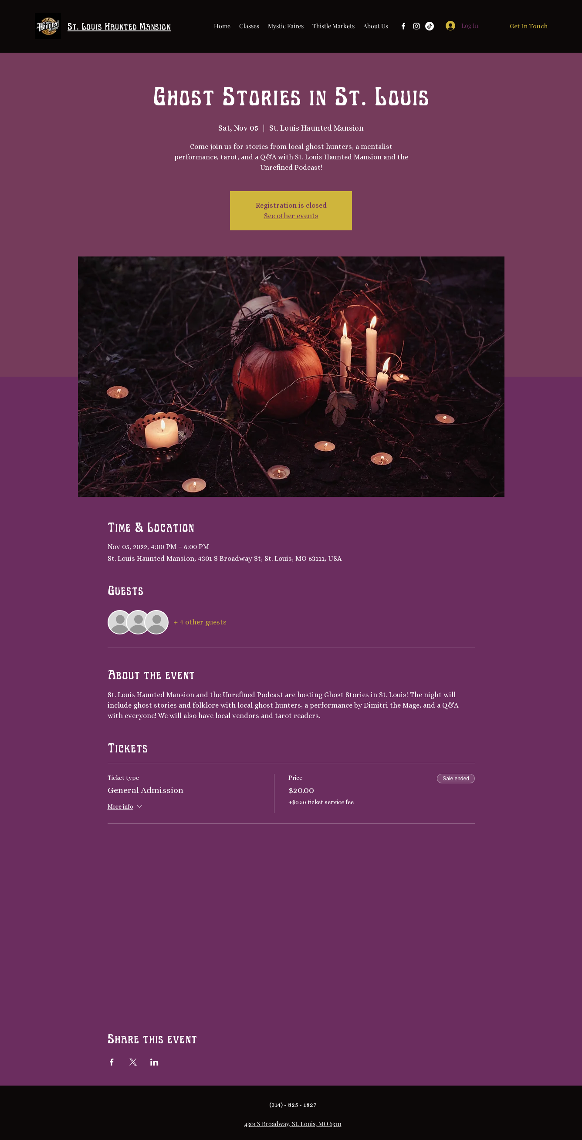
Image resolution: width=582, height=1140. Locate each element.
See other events (291, 216)
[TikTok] (429, 26)
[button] (376, 26)
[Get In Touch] (529, 26)
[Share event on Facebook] (112, 1062)
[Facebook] (403, 26)
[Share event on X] (133, 1062)
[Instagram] (416, 26)
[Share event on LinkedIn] (154, 1062)
